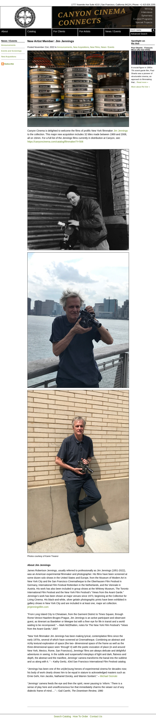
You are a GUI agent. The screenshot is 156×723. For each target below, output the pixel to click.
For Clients (59, 31)
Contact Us (96, 716)
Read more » (142, 82)
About (4, 31)
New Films (95, 47)
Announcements (8, 45)
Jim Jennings (121, 130)
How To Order (80, 716)
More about (140, 87)
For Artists (84, 31)
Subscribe (9, 64)
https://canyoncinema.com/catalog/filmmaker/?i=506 (55, 141)
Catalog (31, 31)
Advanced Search (139, 34)
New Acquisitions (8, 57)
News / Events (113, 31)
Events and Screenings (11, 51)
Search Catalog (62, 716)
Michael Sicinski (108, 676)
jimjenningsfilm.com (38, 607)
